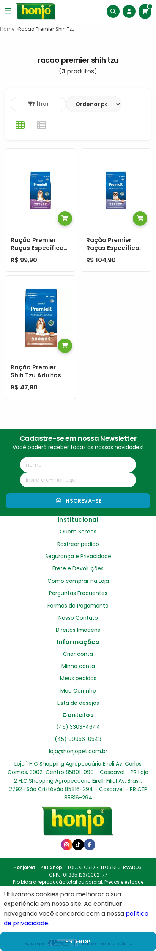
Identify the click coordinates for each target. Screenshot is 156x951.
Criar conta (78, 654)
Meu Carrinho (78, 691)
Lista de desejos (78, 703)
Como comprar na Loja (78, 581)
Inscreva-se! (79, 501)
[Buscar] (113, 11)
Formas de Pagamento (78, 605)
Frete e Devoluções (78, 568)
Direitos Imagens (78, 630)
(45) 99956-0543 (78, 739)
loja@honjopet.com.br (78, 751)
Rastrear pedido (78, 544)
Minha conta (78, 666)
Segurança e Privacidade (78, 556)
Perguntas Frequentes (78, 593)
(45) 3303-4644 (78, 727)
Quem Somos (78, 531)
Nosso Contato (78, 618)
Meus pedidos (78, 678)
